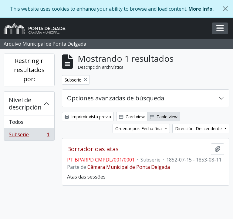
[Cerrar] (225, 8)
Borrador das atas (93, 149)
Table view (163, 117)
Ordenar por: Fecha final (139, 128)
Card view (132, 117)
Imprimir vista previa (88, 117)
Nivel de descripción (25, 103)
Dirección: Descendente (199, 128)
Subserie (28, 136)
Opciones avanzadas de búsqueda (115, 98)
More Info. (201, 8)
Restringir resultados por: (29, 70)
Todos (16, 122)
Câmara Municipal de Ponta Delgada (128, 167)
